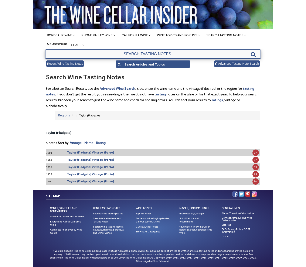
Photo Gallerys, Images (191, 213)
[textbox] (153, 54)
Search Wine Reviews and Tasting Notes (107, 220)
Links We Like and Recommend (189, 220)
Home (225, 236)
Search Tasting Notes (225, 35)
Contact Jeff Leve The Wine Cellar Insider (237, 219)
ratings (217, 100)
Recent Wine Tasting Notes (65, 63)
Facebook (235, 194)
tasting (160, 94)
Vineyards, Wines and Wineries (67, 216)
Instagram (254, 194)
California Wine (135, 35)
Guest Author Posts (147, 226)
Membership (57, 44)
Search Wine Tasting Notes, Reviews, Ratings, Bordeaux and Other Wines (108, 229)
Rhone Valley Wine (97, 35)
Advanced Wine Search (117, 88)
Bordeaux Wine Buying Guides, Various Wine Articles (153, 220)
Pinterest (247, 194)
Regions (64, 115)
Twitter (241, 194)
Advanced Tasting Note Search (237, 63)
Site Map (226, 224)
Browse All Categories (148, 231)
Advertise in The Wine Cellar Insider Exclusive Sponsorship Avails (195, 229)
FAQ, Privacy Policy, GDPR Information (236, 230)
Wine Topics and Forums (177, 35)
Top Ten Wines (144, 213)
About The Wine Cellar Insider (238, 213)
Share (76, 45)
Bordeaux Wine (59, 35)
